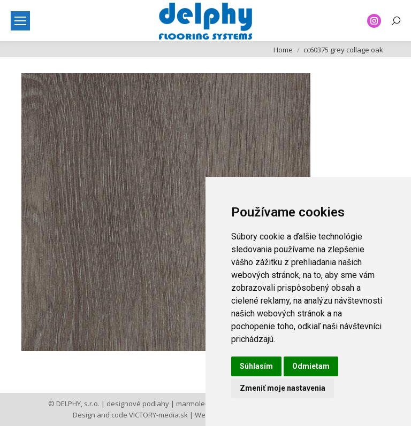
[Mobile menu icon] (20, 20)
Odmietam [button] (311, 366)
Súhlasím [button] (256, 366)
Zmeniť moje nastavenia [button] (282, 388)
